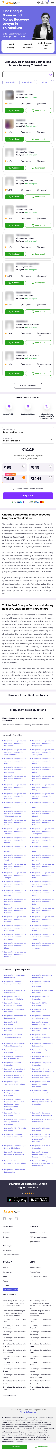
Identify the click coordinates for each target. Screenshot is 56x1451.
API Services (7, 1250)
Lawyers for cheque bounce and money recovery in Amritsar (43, 857)
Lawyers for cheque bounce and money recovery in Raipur (43, 761)
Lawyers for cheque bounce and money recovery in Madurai (15, 954)
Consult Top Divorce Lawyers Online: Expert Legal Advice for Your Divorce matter (14, 1303)
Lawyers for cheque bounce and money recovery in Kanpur (15, 901)
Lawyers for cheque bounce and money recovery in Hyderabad (15, 743)
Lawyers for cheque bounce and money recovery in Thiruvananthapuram (15, 813)
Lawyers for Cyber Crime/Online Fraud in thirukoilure (41, 1037)
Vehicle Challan (10, 1396)
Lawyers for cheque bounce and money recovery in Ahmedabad (15, 769)
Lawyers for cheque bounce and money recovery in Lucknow (15, 910)
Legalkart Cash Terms (38, 1277)
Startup (6, 1237)
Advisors (6, 1281)
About (5, 1268)
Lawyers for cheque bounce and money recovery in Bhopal (43, 813)
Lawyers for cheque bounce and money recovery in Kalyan (15, 840)
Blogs (5, 1277)
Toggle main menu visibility (53, 2)
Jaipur (44, 82)
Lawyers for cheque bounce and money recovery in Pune (43, 848)
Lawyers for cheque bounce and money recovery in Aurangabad (43, 752)
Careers (6, 1285)
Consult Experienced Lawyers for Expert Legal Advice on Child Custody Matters (14, 1313)
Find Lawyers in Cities (11, 1255)
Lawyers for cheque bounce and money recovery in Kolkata (43, 919)
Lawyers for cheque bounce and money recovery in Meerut (43, 910)
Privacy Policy (35, 1268)
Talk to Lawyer (9, 1295)
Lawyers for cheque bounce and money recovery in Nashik (15, 848)
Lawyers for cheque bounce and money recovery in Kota (43, 805)
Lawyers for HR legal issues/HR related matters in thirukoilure (42, 1163)
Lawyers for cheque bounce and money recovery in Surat (15, 778)
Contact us (7, 1272)
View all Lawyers (28, 386)
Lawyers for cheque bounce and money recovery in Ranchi (43, 796)
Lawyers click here (11, 1289)
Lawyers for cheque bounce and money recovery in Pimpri (15, 945)
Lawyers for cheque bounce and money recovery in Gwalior (15, 822)
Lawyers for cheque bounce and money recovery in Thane (43, 936)
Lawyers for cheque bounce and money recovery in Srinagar (43, 787)
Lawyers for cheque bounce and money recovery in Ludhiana (15, 866)
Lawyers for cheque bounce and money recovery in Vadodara (43, 778)
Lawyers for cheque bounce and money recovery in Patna (15, 761)
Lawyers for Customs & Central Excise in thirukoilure (41, 984)
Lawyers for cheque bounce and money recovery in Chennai (15, 884)
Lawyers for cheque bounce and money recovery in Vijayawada (43, 743)
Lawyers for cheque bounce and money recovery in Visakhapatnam (15, 752)
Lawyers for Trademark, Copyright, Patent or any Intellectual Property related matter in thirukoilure (14, 1104)
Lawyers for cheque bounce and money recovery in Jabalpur (15, 831)
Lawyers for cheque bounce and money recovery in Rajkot (43, 769)
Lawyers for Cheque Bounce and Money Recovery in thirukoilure (41, 1154)
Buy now (28, 495)
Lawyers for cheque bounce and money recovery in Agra (43, 892)
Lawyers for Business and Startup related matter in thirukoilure (42, 1101)
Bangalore (27, 82)
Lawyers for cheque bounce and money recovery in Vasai (15, 857)
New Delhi (10, 82)
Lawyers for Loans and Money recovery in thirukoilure (41, 1084)
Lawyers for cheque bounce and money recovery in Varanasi (15, 919)
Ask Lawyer (7, 1246)
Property (6, 1233)
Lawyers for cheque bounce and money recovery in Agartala (15, 892)
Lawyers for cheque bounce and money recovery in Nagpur (43, 840)
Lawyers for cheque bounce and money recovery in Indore (43, 822)
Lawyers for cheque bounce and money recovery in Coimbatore (43, 884)
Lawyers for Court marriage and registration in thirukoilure (15, 1121)
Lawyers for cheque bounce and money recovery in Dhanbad (15, 796)
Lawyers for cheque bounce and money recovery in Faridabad (15, 787)
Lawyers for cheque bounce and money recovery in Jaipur (43, 866)
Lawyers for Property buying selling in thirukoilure (12, 1093)
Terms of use (35, 1272)
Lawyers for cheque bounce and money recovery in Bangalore (15, 805)
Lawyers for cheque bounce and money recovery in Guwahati (43, 945)
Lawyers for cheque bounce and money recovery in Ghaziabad (15, 936)
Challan (6, 1241)
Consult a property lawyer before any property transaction (40, 1313)
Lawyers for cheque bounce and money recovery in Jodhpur (15, 875)
